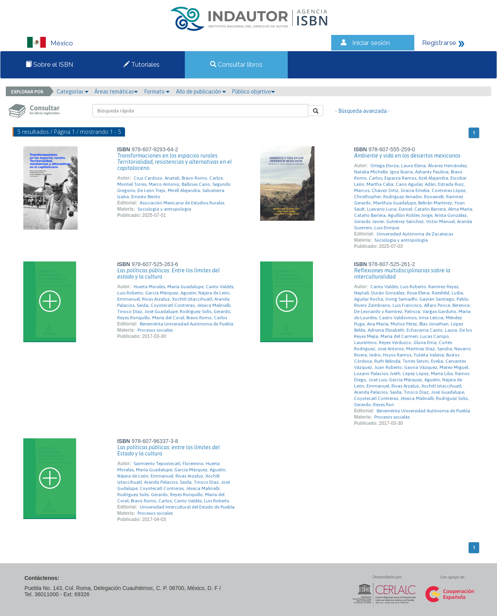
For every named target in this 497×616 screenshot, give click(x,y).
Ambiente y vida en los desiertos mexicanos (407, 155)
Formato (157, 91)
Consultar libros (236, 64)
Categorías (73, 91)
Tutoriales (141, 64)
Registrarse (439, 43)
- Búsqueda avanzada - (362, 111)
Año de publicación (201, 91)
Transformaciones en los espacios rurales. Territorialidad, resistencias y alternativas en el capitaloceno (174, 161)
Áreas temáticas (116, 91)
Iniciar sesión (371, 43)
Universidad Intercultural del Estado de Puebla (187, 507)
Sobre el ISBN (49, 64)
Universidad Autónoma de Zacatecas (415, 234)
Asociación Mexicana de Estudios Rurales (182, 203)
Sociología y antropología (164, 209)
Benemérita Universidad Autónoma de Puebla (186, 324)
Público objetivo (253, 91)
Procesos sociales (155, 330)
